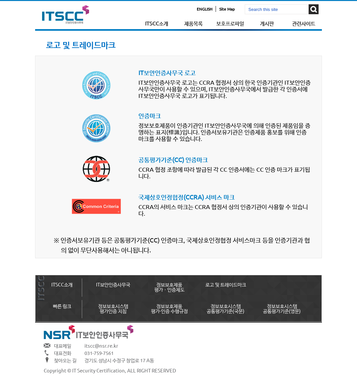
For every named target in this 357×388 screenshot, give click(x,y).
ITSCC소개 (156, 23)
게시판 (267, 23)
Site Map (227, 9)
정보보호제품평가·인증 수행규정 (169, 308)
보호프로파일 (230, 23)
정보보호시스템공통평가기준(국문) (225, 308)
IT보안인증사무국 (113, 284)
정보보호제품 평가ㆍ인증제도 (169, 286)
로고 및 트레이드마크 (225, 284)
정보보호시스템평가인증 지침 (113, 308)
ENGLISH (204, 9)
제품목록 (193, 23)
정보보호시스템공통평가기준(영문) (282, 308)
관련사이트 (303, 23)
